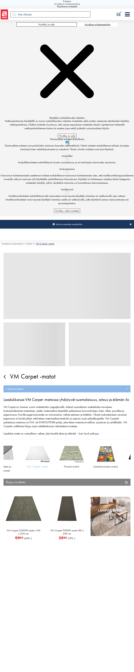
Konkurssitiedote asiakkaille (69, 224)
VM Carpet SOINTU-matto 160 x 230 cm (23, 532)
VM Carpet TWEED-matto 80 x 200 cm (67, 532)
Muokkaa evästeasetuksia (97, 24)
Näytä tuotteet (14, 389)
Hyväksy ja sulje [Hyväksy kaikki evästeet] (46, 24)
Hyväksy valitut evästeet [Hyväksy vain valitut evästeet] (67, 211)
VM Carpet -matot (45, 243)
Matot (29, 243)
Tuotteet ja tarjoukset (12, 243)
